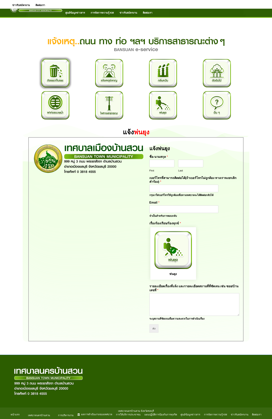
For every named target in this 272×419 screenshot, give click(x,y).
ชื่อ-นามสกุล (158, 156)
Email (154, 202)
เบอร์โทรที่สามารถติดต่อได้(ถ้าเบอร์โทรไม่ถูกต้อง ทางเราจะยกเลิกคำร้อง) (193, 180)
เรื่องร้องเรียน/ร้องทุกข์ (165, 223)
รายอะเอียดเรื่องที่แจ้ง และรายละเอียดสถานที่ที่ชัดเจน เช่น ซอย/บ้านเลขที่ (194, 288)
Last (180, 170)
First (151, 170)
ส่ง (153, 328)
